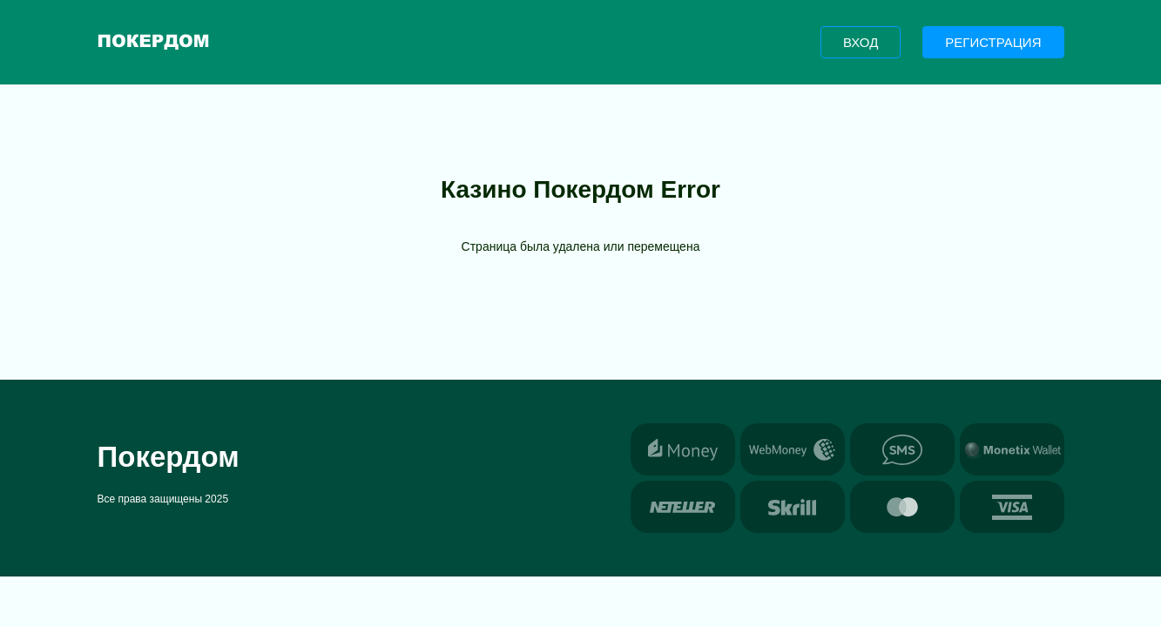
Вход (860, 42)
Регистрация (993, 42)
